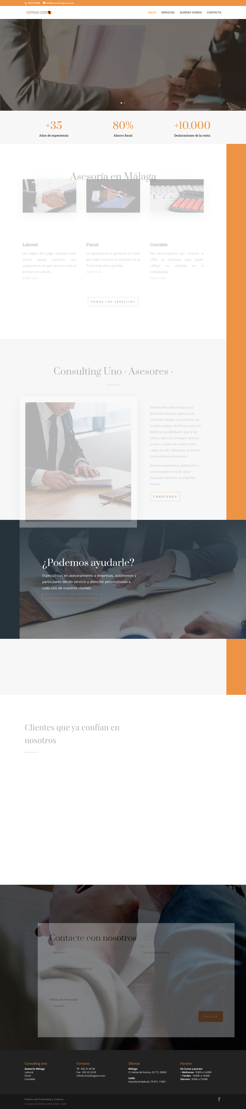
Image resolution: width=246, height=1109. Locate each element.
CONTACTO (214, 12)
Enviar (217, 1016)
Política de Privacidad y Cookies (44, 1099)
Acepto (63, 1006)
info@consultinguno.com (90, 1075)
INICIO (152, 12)
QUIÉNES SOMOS (191, 12)
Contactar (123, 81)
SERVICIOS (168, 12)
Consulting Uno (123, 55)
